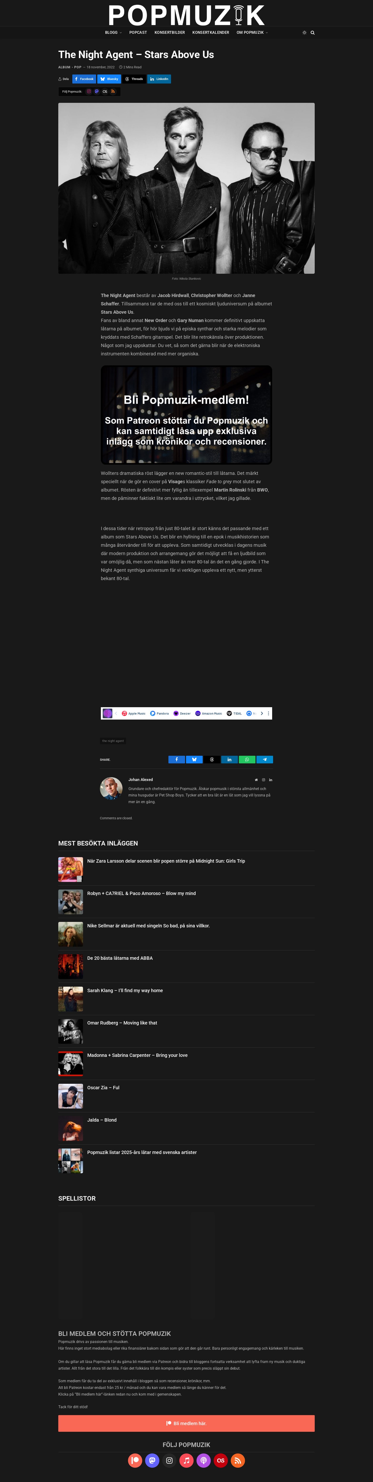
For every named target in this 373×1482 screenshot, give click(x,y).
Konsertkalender (210, 32)
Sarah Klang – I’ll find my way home (125, 990)
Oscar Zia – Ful (103, 1087)
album (64, 67)
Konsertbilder (170, 32)
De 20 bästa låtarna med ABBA (120, 958)
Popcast (138, 32)
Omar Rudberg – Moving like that (122, 1023)
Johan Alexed (140, 779)
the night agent (113, 741)
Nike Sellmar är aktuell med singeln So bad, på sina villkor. (148, 926)
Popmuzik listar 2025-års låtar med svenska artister (142, 1152)
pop (77, 67)
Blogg (111, 32)
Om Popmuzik (250, 32)
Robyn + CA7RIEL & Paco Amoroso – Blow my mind (141, 893)
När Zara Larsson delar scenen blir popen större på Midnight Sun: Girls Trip (166, 861)
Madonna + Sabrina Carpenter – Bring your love (137, 1055)
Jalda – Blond (102, 1120)
